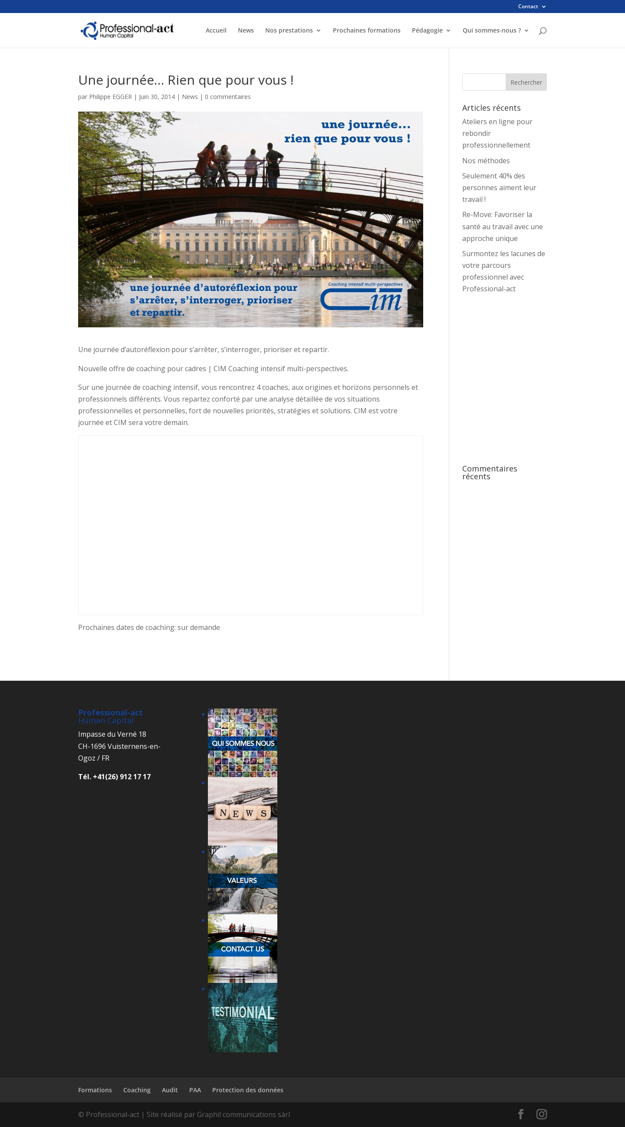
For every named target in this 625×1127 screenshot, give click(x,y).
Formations (95, 1090)
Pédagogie (427, 30)
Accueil (216, 30)
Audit (170, 1090)
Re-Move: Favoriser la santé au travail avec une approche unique (502, 226)
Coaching (137, 1090)
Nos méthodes (486, 160)
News (246, 30)
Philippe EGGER (110, 96)
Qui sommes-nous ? (492, 30)
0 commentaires (228, 96)
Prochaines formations (367, 30)
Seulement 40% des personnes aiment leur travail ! (499, 187)
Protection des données (247, 1090)
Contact (528, 7)
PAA (195, 1090)
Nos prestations (289, 30)
